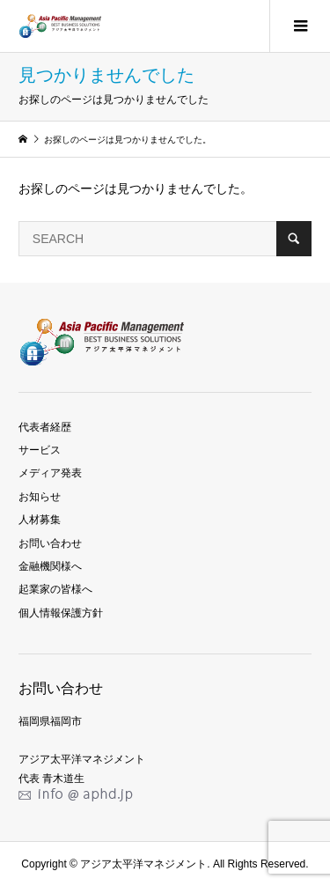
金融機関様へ (50, 566)
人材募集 (39, 519)
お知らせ (39, 497)
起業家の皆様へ (55, 589)
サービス (39, 450)
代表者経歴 (44, 427)
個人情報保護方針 (60, 613)
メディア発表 (50, 473)
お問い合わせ (50, 543)
